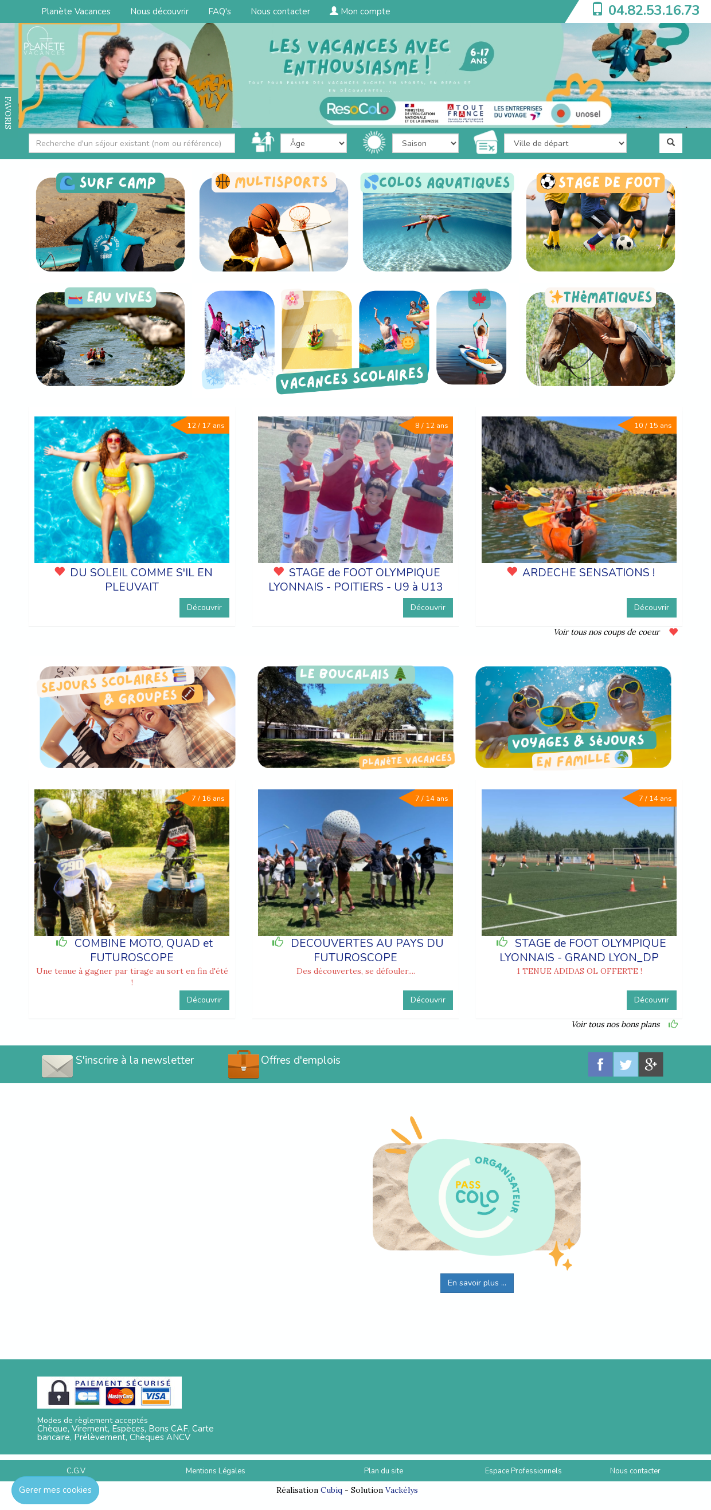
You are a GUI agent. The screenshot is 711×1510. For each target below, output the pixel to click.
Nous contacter (280, 11)
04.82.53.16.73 (654, 10)
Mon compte (360, 11)
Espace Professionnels (523, 1471)
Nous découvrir (159, 11)
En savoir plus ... (477, 1282)
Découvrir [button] (204, 607)
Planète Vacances (76, 11)
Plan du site (383, 1471)
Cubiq (331, 1490)
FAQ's (219, 11)
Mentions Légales (215, 1471)
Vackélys (401, 1490)
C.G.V (76, 1471)
